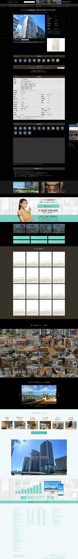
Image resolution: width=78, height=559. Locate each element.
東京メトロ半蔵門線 (24, 84)
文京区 (28, 515)
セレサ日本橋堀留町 (24, 4)
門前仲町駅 (44, 512)
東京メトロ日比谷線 (24, 83)
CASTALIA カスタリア (16, 520)
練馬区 (32, 522)
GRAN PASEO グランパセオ (17, 530)
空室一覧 (66, 6)
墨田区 (28, 516)
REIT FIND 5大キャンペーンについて (58, 509)
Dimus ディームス (16, 523)
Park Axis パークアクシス (17, 509)
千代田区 (32, 512)
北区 (28, 519)
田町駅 (38, 516)
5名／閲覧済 (40, 6)
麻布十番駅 (39, 509)
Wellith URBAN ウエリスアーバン (18, 544)
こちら (36, 71)
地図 (62, 6)
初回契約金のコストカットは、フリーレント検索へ (38, 502)
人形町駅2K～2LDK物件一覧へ (53, 237)
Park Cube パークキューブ (17, 516)
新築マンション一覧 (56, 515)
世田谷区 (32, 516)
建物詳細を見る (17, 56)
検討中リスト (75, 129)
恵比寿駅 (44, 511)
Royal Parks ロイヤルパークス (18, 534)
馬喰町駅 (26, 88)
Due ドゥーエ (15, 527)
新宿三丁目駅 (45, 515)
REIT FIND (10, 4)
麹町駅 (44, 519)
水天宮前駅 (30, 84)
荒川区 (32, 519)
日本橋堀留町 (27, 81)
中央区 (24, 81)
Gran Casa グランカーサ (17, 537)
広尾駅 (38, 513)
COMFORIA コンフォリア (17, 512)
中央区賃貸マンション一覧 (16, 4)
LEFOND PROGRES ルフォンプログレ (19, 519)
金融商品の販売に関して (56, 520)
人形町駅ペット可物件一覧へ (17, 242)
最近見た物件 (71, 129)
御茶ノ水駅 (44, 523)
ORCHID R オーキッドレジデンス (18, 522)
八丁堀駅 (38, 523)
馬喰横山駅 (27, 87)
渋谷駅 (44, 509)
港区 (28, 509)
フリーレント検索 (55, 512)
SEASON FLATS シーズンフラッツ (18, 526)
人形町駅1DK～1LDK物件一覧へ (36, 242)
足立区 (28, 523)
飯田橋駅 (44, 516)
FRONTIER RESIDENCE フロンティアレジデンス (19, 542)
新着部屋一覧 (55, 513)
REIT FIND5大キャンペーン (38, 432)
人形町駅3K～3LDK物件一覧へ (53, 242)
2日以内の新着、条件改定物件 (57, 516)
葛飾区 (32, 523)
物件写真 (53, 6)
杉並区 (32, 520)
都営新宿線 (23, 87)
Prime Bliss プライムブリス (17, 551)
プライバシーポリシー (56, 519)
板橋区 (28, 522)
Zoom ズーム (15, 545)
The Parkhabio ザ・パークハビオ (18, 513)
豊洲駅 (44, 513)
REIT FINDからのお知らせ (57, 522)
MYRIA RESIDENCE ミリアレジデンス (19, 529)
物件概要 (58, 6)
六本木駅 (38, 511)
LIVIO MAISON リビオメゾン (17, 547)
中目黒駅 (44, 522)
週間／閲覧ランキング (56, 511)
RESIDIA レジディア (16, 511)
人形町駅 (29, 83)
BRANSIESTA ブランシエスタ (17, 538)
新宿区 (28, 512)
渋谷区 (28, 511)
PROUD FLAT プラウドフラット (18, 515)
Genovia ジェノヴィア (16, 533)
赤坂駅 (38, 512)
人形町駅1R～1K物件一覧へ (35, 237)
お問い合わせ (47, 206)
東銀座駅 (38, 522)
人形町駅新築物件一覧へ (17, 237)
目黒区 (32, 513)
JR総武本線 (23, 88)
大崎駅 (44, 520)
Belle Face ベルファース (17, 548)
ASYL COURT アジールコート (17, 540)
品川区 (28, 513)
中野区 (28, 520)
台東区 (32, 515)
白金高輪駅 (39, 515)
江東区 (32, 511)
